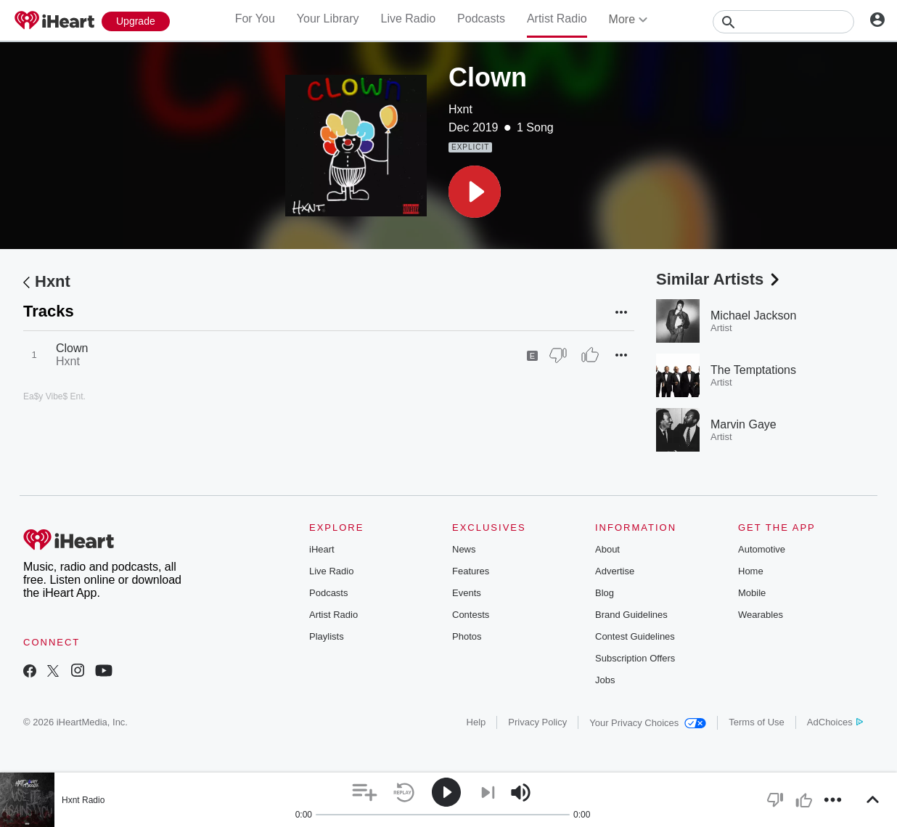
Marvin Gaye (743, 424)
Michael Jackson (753, 315)
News (464, 549)
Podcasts (481, 18)
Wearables (760, 614)
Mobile (752, 592)
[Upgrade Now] (136, 21)
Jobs (605, 680)
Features (470, 571)
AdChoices (835, 722)
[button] (474, 192)
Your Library (328, 18)
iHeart (322, 549)
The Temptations (753, 370)
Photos (466, 636)
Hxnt (460, 109)
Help (476, 722)
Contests (470, 614)
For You (255, 18)
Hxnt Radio (83, 800)
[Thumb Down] (558, 355)
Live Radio (407, 18)
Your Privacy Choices (647, 722)
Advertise (614, 571)
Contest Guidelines (635, 636)
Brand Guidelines (631, 614)
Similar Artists (719, 279)
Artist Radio (557, 18)
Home (750, 571)
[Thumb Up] (590, 355)
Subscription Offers (635, 658)
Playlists (326, 636)
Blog (604, 592)
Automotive (761, 549)
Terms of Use (757, 722)
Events (466, 592)
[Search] (783, 21)
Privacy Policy (537, 722)
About (607, 549)
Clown (72, 348)
